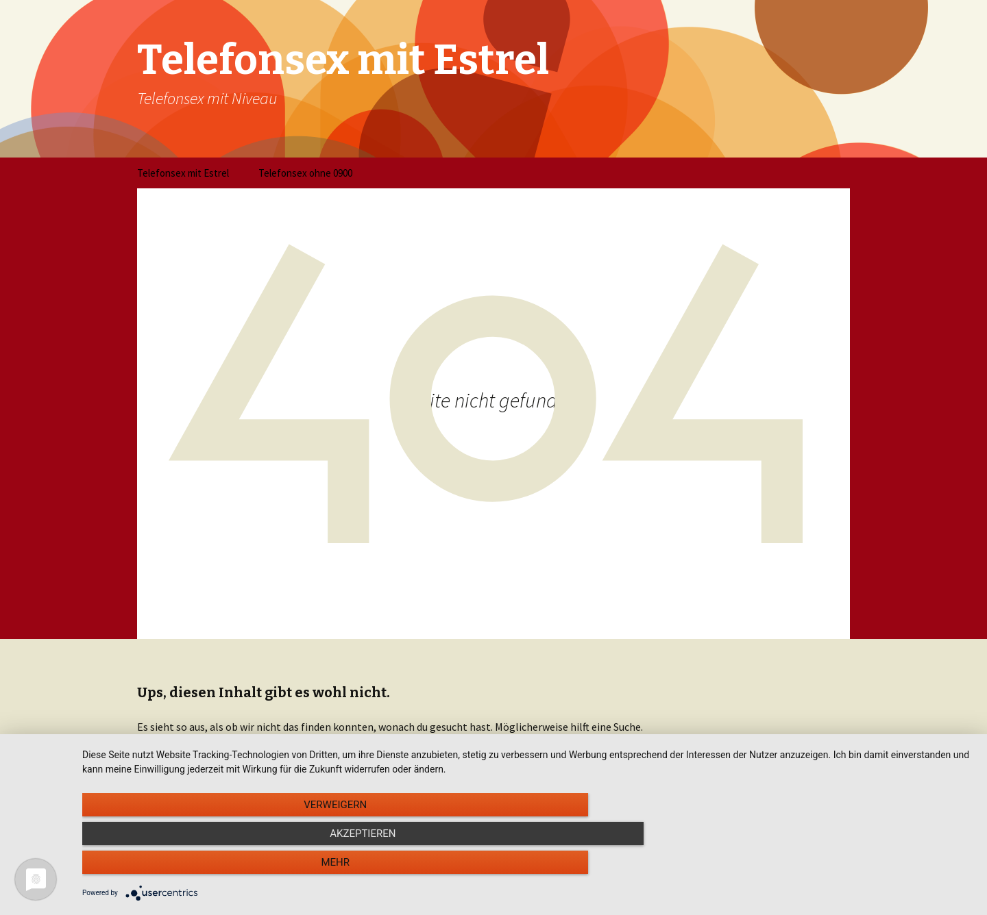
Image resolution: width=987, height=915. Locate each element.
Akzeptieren (528, 868)
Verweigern (215, 868)
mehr (839, 868)
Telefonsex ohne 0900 (305, 172)
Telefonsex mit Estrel (183, 172)
